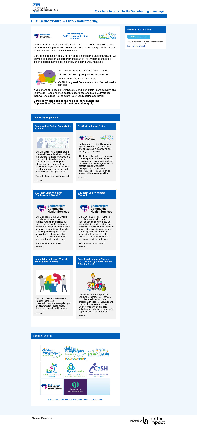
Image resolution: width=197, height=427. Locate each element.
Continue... (39, 180)
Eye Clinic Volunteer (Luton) (92, 126)
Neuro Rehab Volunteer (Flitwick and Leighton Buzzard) (51, 260)
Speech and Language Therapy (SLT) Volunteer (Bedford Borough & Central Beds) (95, 261)
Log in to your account (136, 46)
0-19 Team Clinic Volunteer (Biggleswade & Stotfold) (48, 194)
